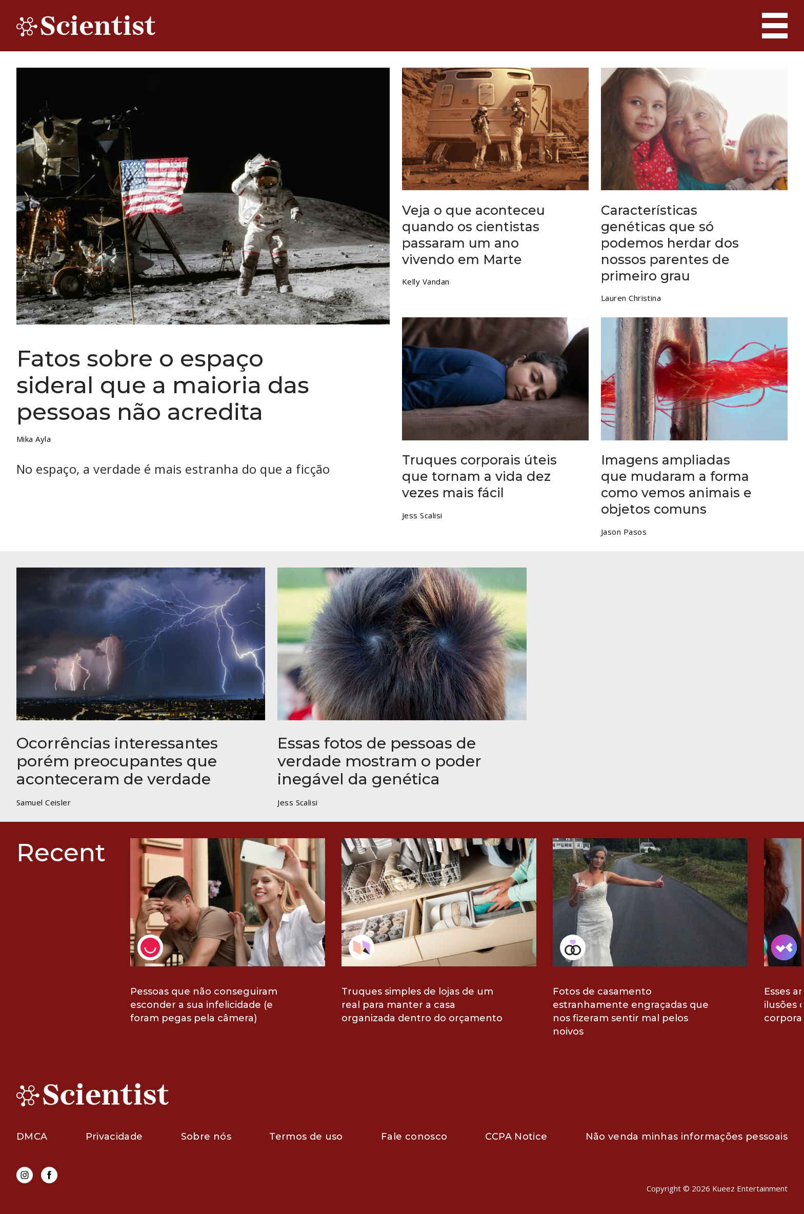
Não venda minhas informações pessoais (687, 1136)
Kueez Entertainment (750, 1188)
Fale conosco (414, 1136)
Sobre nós (206, 1136)
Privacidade (114, 1136)
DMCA (31, 1136)
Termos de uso (306, 1136)
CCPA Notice (516, 1136)
